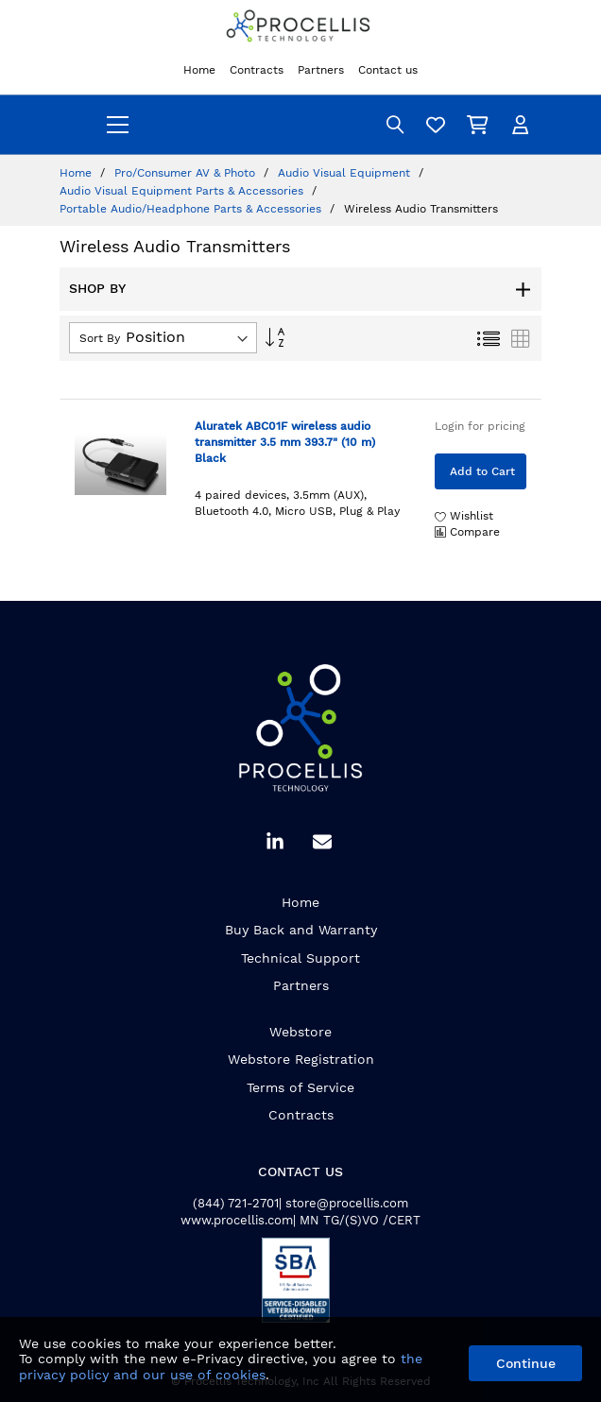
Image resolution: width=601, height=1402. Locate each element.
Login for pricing (480, 426)
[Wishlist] (437, 124)
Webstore (300, 1031)
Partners (301, 985)
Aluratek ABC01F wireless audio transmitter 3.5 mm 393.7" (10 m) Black (285, 442)
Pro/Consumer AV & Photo (186, 173)
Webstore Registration (301, 1059)
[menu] (118, 125)
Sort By (99, 338)
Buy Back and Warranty (301, 929)
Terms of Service (300, 1087)
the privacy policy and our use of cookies (220, 1366)
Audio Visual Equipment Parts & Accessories (183, 190)
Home (77, 173)
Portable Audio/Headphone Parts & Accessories (192, 208)
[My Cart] (480, 124)
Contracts (301, 1114)
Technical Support (300, 958)
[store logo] (300, 28)
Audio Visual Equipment (346, 173)
